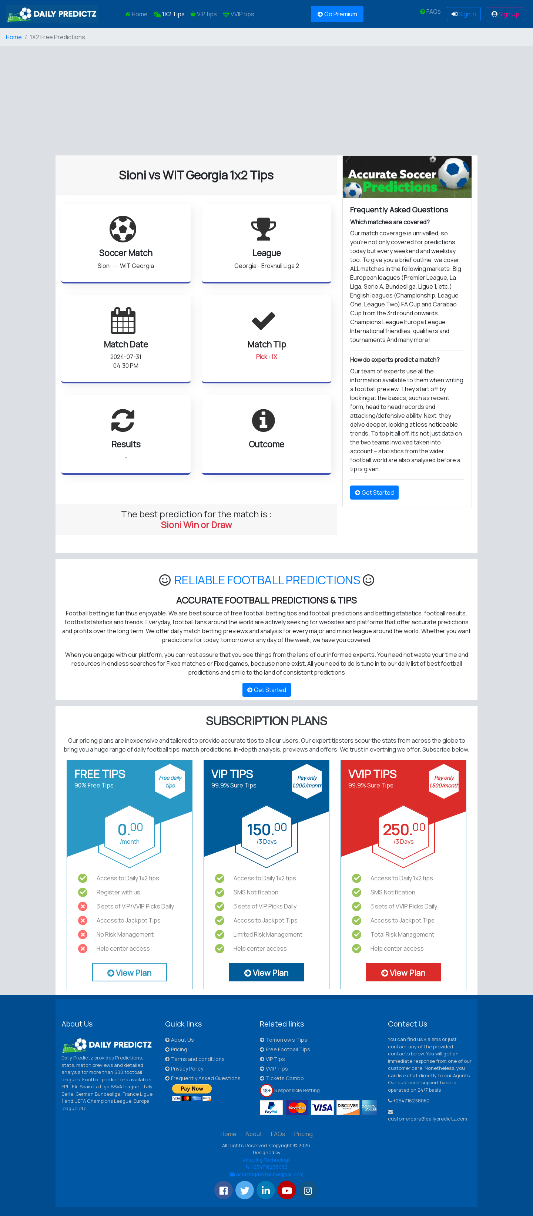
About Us (179, 1039)
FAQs (430, 11)
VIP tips (204, 14)
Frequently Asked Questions (203, 1078)
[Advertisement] (222, 103)
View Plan (129, 972)
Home (138, 13)
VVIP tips (238, 14)
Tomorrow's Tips (283, 1039)
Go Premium (337, 14)
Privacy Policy (184, 1068)
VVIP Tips (274, 1068)
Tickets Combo (282, 1078)
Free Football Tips (285, 1049)
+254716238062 (267, 1166)
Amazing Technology (267, 1159)
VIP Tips (272, 1058)
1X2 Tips (169, 14)
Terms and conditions (195, 1058)
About (253, 1134)
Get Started (374, 492)
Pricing (176, 1049)
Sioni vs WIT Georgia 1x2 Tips (196, 175)
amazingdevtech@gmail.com (267, 1174)
